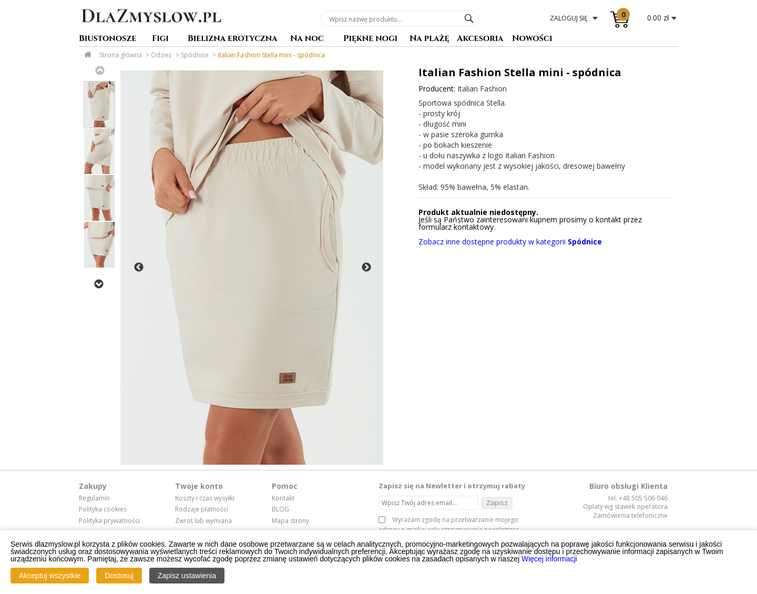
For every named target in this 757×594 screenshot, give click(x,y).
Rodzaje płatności (201, 509)
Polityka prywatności (109, 521)
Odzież (161, 54)
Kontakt (283, 498)
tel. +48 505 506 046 (638, 498)
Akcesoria (480, 39)
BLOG (280, 509)
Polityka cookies (103, 509)
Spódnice (195, 54)
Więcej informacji (549, 559)
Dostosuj (119, 575)
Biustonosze (107, 39)
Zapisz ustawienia (187, 575)
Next (98, 284)
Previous (99, 70)
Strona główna (120, 54)
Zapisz (497, 502)
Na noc (307, 39)
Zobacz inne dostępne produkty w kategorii (510, 242)
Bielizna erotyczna (233, 39)
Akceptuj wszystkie (49, 575)
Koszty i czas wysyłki (204, 498)
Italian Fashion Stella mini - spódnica (271, 54)
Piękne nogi (370, 39)
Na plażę (429, 39)
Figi (160, 39)
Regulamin (94, 498)
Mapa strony (290, 521)
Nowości (532, 39)
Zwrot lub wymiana (203, 521)
